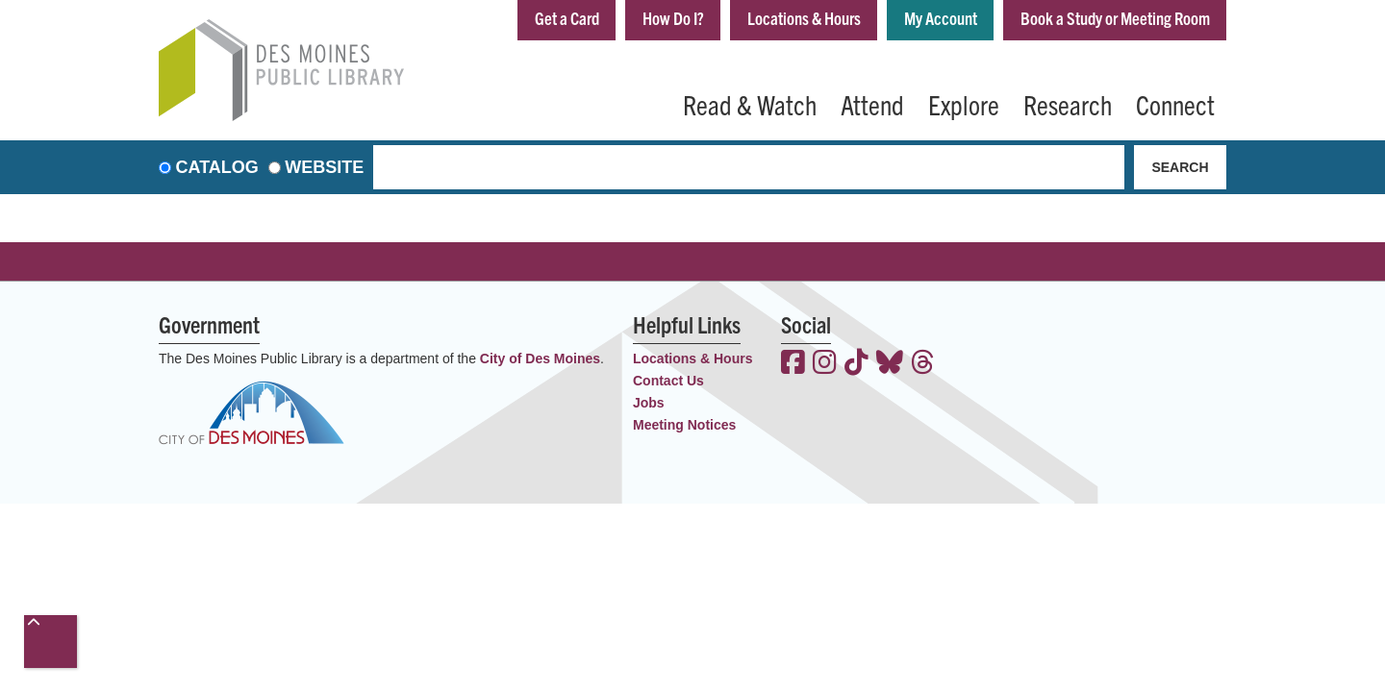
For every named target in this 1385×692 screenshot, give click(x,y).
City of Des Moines (540, 358)
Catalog (217, 167)
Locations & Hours (804, 18)
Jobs (649, 402)
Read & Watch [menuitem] (750, 103)
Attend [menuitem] (872, 103)
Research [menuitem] (1067, 103)
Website (324, 167)
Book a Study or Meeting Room (1115, 18)
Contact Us (668, 380)
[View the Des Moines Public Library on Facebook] (793, 364)
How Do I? (673, 18)
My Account (940, 18)
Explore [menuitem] (963, 103)
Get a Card (567, 18)
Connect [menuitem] (1175, 103)
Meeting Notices (684, 424)
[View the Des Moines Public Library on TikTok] (856, 364)
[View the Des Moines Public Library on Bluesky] (889, 364)
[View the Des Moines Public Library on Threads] (923, 364)
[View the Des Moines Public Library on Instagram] (825, 364)
